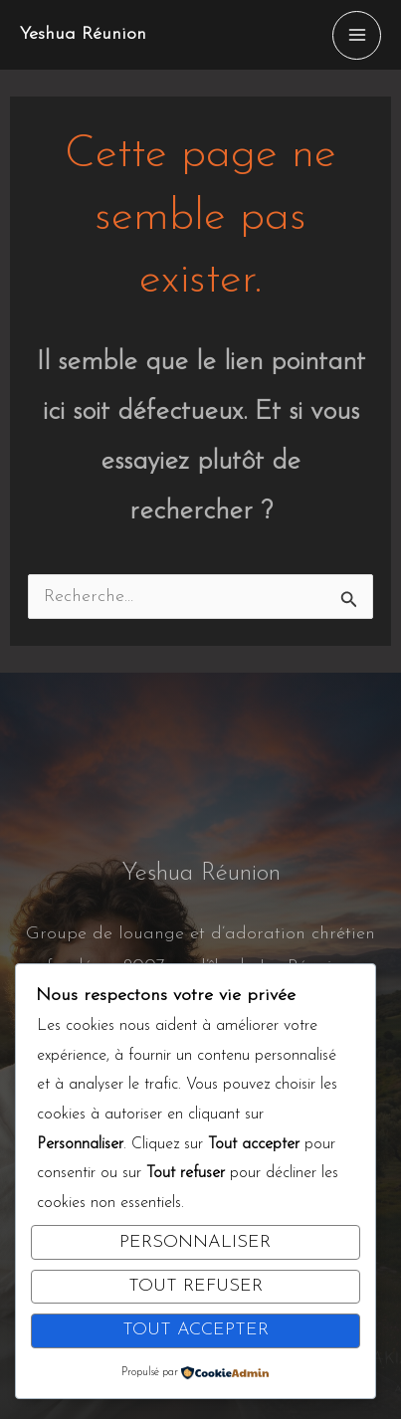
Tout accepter (195, 1329)
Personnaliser (195, 1242)
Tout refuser (195, 1286)
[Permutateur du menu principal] (356, 35)
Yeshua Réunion (83, 34)
